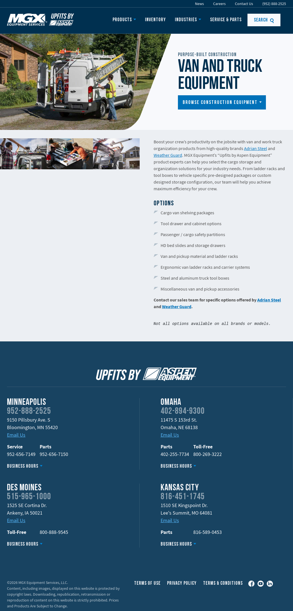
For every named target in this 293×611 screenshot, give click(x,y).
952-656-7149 (21, 454)
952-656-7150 (54, 454)
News (199, 3)
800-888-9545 (54, 532)
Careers (219, 3)
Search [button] (264, 20)
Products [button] (122, 20)
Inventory (155, 20)
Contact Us (244, 3)
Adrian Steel (255, 148)
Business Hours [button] (22, 466)
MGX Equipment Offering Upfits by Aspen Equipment (40, 19)
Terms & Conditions (223, 583)
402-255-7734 (175, 454)
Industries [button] (186, 20)
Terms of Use (147, 583)
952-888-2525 (29, 411)
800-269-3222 (207, 454)
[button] (222, 102)
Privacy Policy (182, 583)
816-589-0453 (207, 532)
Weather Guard (168, 155)
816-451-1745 (183, 497)
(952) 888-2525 (274, 3)
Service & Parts (226, 20)
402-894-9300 (183, 411)
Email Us (16, 435)
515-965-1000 (29, 497)
